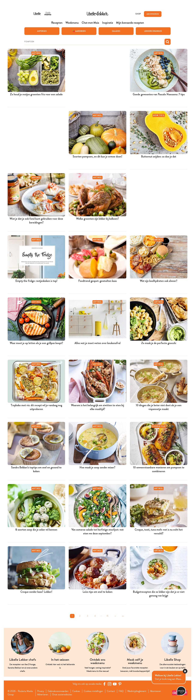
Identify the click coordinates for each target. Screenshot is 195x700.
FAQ (121, 691)
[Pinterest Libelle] (120, 684)
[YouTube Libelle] (115, 684)
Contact (111, 691)
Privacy (40, 691)
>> (123, 615)
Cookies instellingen (93, 691)
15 (107, 615)
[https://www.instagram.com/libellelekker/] (109, 684)
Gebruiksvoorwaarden (58, 691)
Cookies (76, 691)
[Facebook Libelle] (104, 684)
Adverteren (42, 694)
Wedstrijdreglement (137, 691)
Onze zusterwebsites (62, 694)
